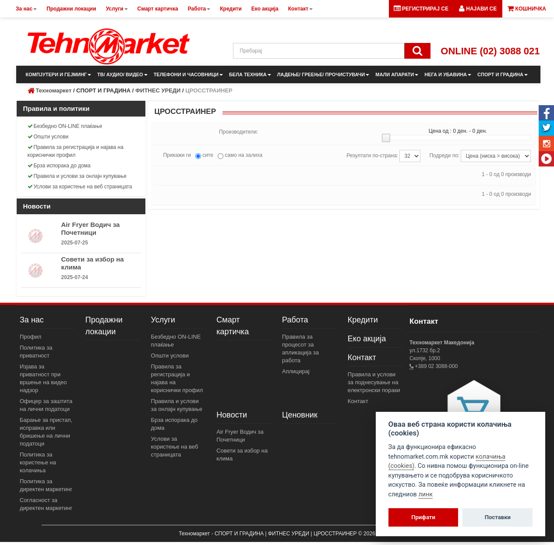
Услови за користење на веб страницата (80, 187)
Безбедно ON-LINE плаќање (65, 126)
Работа (295, 319)
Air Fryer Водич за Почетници (90, 228)
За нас (32, 319)
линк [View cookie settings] (425, 494)
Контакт (362, 357)
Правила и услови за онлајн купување (77, 176)
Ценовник (300, 415)
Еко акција (367, 338)
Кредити (363, 319)
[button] (477, 9)
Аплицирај (296, 371)
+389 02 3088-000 (435, 366)
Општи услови (48, 137)
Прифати (423, 517)
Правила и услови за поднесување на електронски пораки (374, 382)
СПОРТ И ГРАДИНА (502, 74)
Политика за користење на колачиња (38, 462)
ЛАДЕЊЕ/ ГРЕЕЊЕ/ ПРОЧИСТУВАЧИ (323, 74)
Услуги (163, 319)
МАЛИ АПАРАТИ (396, 74)
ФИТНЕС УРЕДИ (157, 90)
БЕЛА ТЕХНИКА (250, 74)
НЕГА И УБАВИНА (447, 74)
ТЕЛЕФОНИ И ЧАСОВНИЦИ (188, 74)
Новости (231, 415)
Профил (30, 336)
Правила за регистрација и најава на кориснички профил (76, 151)
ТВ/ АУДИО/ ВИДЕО (122, 74)
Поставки (498, 517)
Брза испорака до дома (59, 166)
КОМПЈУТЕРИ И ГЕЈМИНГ (59, 74)
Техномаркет (54, 90)
